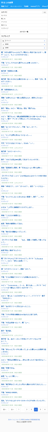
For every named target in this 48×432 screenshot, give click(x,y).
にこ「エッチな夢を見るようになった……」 (16, 135)
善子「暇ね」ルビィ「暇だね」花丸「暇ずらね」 (18, 108)
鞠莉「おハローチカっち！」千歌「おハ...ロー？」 (19, 127)
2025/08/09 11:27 (7, 303)
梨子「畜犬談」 (6, 331)
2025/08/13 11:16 (7, 228)
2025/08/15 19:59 (7, 183)
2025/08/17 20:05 (7, 140)
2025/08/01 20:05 (7, 405)
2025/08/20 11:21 (7, 86)
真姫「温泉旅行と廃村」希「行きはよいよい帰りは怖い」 (22, 168)
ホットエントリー (16, 6)
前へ (4, 409)
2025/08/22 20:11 (7, 59)
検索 (26, 6)
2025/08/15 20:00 (7, 172)
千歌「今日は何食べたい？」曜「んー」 (15, 323)
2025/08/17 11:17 (7, 156)
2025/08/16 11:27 (7, 164)
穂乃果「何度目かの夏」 (10, 71)
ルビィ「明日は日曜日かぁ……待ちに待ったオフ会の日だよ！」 (24, 360)
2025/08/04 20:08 (7, 372)
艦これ (3, 18)
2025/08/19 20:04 (7, 105)
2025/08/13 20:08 (7, 220)
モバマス (4, 15)
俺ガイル (4, 25)
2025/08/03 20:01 (7, 381)
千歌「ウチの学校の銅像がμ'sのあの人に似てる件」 (20, 314)
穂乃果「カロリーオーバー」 (11, 151)
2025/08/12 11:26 (7, 247)
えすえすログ (18, 94)
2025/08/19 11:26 (7, 113)
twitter (27, 419)
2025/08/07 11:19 (7, 327)
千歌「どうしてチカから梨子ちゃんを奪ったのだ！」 (20, 63)
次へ (12, 409)
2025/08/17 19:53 (7, 148)
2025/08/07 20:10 (7, 319)
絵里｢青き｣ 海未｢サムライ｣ (11, 250)
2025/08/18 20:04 (7, 123)
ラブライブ (4, 28)
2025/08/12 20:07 (7, 236)
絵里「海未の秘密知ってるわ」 (12, 224)
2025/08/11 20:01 (7, 255)
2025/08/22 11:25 (7, 67)
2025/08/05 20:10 (7, 356)
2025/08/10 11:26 (7, 282)
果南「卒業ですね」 (8, 368)
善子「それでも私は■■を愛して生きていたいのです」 (20, 159)
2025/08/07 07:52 (7, 335)
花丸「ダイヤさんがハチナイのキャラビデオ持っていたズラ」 (23, 401)
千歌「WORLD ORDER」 (9, 392)
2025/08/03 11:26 (7, 389)
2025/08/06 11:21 (7, 346)
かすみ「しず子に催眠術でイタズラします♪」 (17, 207)
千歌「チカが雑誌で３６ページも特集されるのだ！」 (20, 277)
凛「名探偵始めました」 (10, 90)
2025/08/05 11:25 (7, 364)
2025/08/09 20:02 (7, 292)
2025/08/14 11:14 (7, 212)
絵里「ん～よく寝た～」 (10, 376)
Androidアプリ (35, 6)
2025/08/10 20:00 (7, 274)
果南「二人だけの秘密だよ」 (11, 215)
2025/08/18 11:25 (7, 131)
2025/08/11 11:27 (7, 265)
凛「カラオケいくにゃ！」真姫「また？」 (16, 269)
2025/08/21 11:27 (7, 75)
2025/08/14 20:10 (7, 204)
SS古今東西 (18, 59)
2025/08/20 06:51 (7, 94)
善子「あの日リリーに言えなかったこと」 (16, 306)
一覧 (44, 12)
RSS (22, 419)
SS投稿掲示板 (35, 419)
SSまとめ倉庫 (7, 2)
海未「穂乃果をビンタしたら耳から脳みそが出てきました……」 (24, 384)
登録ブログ (4, 6)
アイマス (4, 22)
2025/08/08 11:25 (7, 311)
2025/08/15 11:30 (7, 193)
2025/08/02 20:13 (7, 397)
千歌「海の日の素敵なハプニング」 (14, 232)
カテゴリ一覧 (24, 32)
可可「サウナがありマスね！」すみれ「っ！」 (18, 143)
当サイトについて (14, 419)
